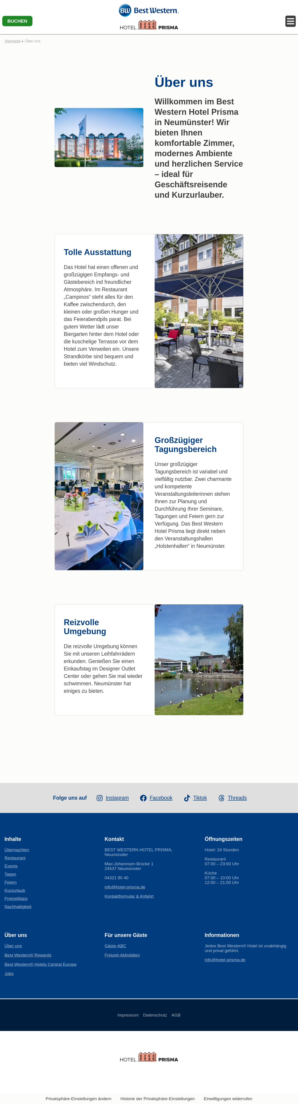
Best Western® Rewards (28, 955)
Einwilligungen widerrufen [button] (228, 1098)
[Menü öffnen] (290, 16)
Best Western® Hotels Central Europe (41, 964)
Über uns (13, 945)
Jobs (9, 973)
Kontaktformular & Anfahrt (129, 896)
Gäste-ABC (115, 945)
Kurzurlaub (15, 890)
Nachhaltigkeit (18, 906)
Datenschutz (155, 1015)
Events (11, 866)
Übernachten (17, 849)
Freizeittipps (16, 898)
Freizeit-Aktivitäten (122, 955)
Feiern (11, 882)
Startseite (13, 41)
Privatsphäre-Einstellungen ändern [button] (79, 1098)
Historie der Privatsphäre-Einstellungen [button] (157, 1098)
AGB (180, 1015)
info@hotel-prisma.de (125, 887)
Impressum (123, 1015)
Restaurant (15, 858)
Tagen (10, 874)
